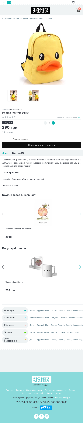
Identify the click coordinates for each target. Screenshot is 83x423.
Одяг (31, 318)
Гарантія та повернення (55, 390)
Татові (76, 332)
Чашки (38, 318)
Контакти (20, 390)
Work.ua (35, 407)
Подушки (54, 318)
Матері (70, 332)
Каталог (49, 19)
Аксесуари (73, 318)
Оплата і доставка (34, 390)
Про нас (9, 390)
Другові (54, 332)
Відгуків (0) (18, 153)
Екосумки (63, 318)
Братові (32, 332)
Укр (9, 2)
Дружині (40, 310)
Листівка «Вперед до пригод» (18, 229)
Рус (4, 2)
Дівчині (32, 310)
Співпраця (26, 393)
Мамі (47, 310)
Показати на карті (62, 397)
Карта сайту (39, 393)
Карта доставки (54, 393)
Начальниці (77, 310)
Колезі (68, 310)
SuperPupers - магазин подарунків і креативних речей (22, 19)
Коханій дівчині (43, 332)
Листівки (45, 318)
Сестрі (53, 310)
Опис (5, 153)
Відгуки (72, 390)
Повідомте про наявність (41, 145)
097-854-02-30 (24, 402)
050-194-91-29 (41, 402)
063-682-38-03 (59, 402)
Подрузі (61, 310)
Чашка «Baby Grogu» (14, 282)
